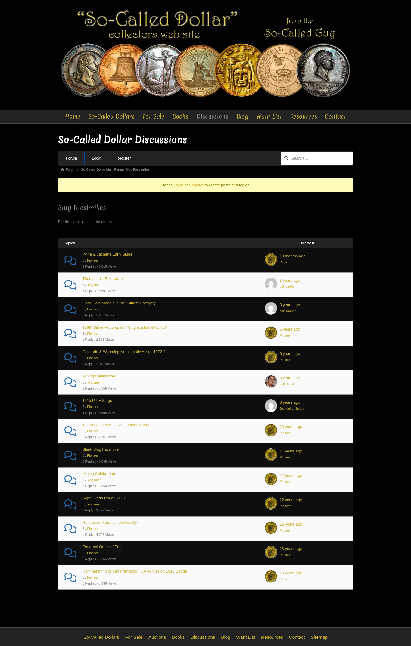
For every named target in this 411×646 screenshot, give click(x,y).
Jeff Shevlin (288, 384)
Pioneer (92, 260)
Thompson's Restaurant (103, 278)
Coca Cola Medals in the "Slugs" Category (119, 303)
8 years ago (290, 378)
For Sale (154, 116)
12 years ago (291, 475)
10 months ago (293, 256)
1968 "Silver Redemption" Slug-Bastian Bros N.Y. (125, 327)
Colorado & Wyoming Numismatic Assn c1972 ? (124, 351)
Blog (242, 116)
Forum (71, 158)
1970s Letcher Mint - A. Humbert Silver (116, 425)
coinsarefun (288, 286)
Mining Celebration (99, 376)
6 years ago (290, 353)
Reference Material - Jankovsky (110, 522)
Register (123, 158)
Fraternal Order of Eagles (105, 547)
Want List (269, 116)
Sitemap (319, 637)
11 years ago (291, 451)
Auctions (157, 637)
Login (96, 158)
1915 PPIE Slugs (97, 400)
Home (73, 116)
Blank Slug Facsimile (101, 449)
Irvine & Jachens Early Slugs (107, 254)
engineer (94, 285)
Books (181, 116)
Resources (303, 116)
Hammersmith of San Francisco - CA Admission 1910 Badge (135, 571)
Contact (335, 116)
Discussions (213, 116)
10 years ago (291, 426)
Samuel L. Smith (292, 408)
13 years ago (291, 548)
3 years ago (290, 280)
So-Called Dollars (112, 116)
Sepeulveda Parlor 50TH (104, 498)
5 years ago (290, 329)
